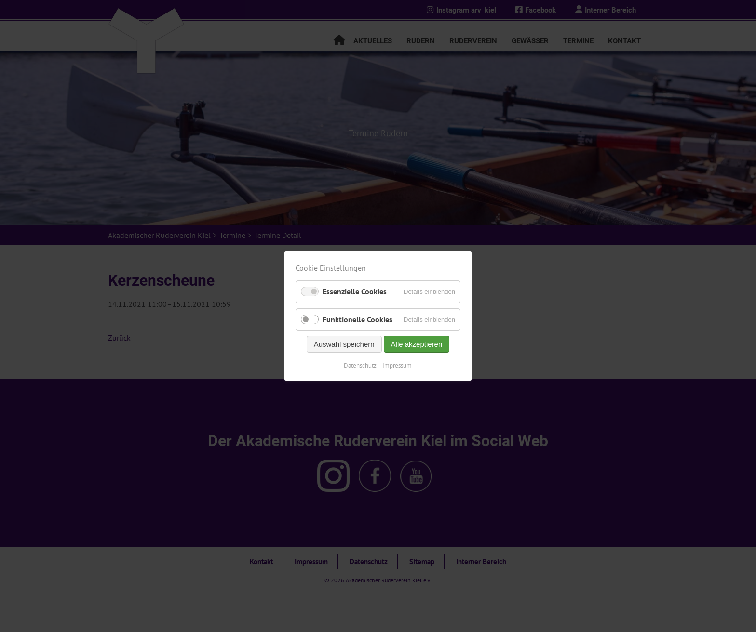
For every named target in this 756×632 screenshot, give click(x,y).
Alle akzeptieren (417, 344)
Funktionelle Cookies (357, 319)
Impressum (397, 365)
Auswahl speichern (344, 344)
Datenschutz (360, 365)
